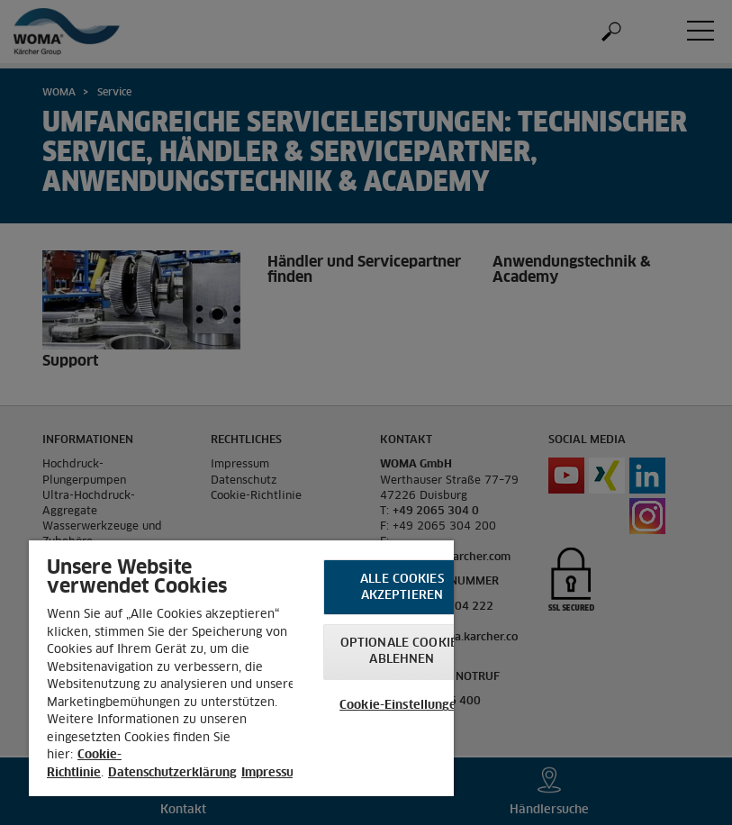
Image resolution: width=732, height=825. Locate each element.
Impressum (272, 773)
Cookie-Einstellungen (402, 706)
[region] (241, 668)
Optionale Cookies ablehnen (402, 652)
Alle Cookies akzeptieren (402, 588)
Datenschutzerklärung (172, 773)
